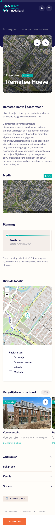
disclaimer (27, 511)
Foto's (47, 176)
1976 (45, 392)
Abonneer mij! (14, 521)
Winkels (18, 367)
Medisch (18, 372)
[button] (27, 315)
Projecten (12, 29)
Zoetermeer (25, 29)
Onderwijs (19, 357)
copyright (41, 511)
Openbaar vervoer (23, 362)
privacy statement (10, 511)
